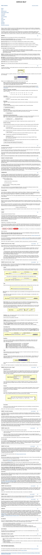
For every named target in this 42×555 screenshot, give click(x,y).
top (37, 35)
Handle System (3, 513)
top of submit (33, 243)
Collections (3, 15)
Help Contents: (4, 5)
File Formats (3, 19)
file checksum (10, 460)
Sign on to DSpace (4, 16)
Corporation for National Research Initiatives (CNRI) (10, 515)
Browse (2, 8)
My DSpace (3, 22)
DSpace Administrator (35, 235)
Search (2, 9)
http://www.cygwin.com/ (5, 481)
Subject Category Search (5, 12)
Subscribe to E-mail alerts (6, 553)
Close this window (35, 5)
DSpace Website (24, 550)
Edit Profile (3, 23)
